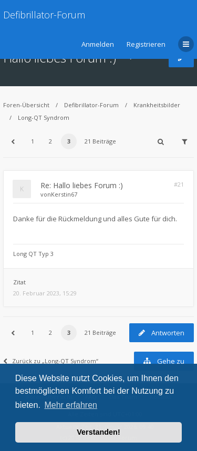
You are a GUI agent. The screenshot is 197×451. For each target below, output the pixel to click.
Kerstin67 (64, 194)
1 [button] (32, 141)
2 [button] (50, 141)
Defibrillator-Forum (44, 14)
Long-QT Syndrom (43, 117)
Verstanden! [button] (98, 432)
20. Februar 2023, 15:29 (45, 293)
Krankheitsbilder (156, 105)
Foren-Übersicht (26, 105)
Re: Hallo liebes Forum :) (81, 185)
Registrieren (146, 44)
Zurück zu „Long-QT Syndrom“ (50, 361)
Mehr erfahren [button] (70, 405)
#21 (179, 184)
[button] (12, 141)
